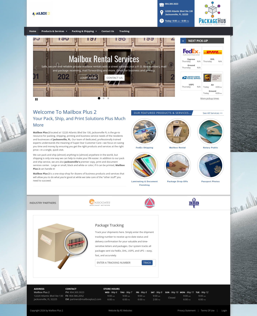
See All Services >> (213, 113)
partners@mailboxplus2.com (85, 299)
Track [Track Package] (147, 262)
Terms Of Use (208, 310)
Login (224, 310)
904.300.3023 (171, 4)
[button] (174, 22)
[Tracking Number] (119, 262)
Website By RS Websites (120, 310)
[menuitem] (33, 31)
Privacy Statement (187, 310)
